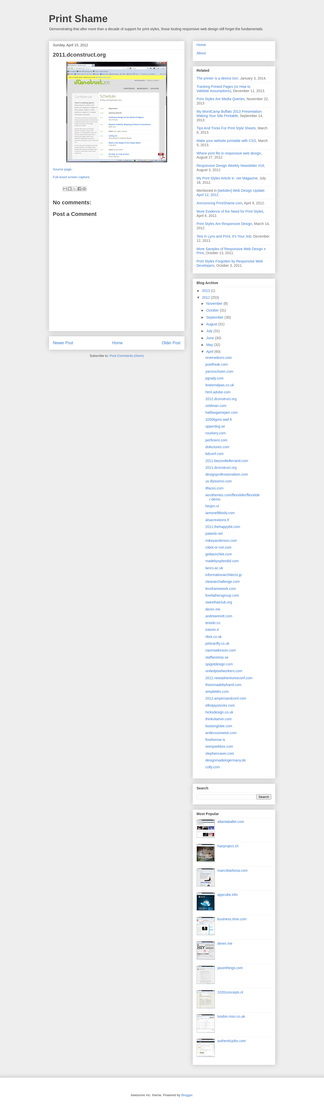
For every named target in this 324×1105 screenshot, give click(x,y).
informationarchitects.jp (223, 575)
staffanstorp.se (216, 657)
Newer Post (63, 343)
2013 (206, 291)
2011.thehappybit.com (222, 527)
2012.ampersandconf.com (225, 698)
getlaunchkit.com (218, 554)
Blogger (186, 1095)
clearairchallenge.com (222, 582)
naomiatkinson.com (220, 650)
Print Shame (78, 18)
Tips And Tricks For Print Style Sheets (226, 128)
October (213, 310)
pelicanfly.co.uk (217, 643)
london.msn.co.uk (231, 1016)
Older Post (171, 343)
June (210, 338)
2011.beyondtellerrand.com (226, 461)
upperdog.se (215, 426)
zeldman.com (215, 406)
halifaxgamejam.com (221, 412)
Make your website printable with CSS (226, 141)
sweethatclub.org (218, 602)
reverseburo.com (218, 358)
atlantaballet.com (230, 822)
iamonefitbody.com (219, 513)
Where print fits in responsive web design (229, 153)
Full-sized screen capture (71, 177)
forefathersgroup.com (222, 595)
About (201, 53)
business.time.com (232, 919)
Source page (62, 169)
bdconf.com (214, 454)
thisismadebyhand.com (223, 685)
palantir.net (214, 533)
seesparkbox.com (219, 746)
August (212, 324)
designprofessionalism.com (226, 474)
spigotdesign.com (219, 664)
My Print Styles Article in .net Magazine (227, 178)
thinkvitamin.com (218, 719)
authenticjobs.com (231, 1041)
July (210, 331)
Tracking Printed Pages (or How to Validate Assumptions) (223, 89)
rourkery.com (215, 433)
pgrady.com (214, 378)
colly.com (212, 767)
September (215, 317)
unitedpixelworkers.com (223, 671)
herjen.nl (212, 506)
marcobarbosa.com (232, 870)
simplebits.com (217, 692)
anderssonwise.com (221, 733)
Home (117, 343)
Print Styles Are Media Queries (221, 99)
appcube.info (227, 895)
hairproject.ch (228, 846)
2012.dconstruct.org (221, 399)
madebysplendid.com (222, 561)
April (210, 352)
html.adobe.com (217, 392)
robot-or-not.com (218, 547)
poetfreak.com (216, 364)
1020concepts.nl (230, 992)
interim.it (212, 630)
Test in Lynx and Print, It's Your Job (224, 236)
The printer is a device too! (217, 78)
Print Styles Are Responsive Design (224, 224)
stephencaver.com (219, 753)
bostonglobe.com (218, 726)
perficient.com (216, 440)
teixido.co (212, 623)
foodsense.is (215, 740)
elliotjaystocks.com (220, 705)
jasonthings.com (230, 968)
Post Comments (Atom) (127, 356)
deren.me (212, 609)
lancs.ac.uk (214, 568)
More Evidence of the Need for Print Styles (230, 211)
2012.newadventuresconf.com (228, 678)
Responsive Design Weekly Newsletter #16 (230, 166)
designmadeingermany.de (225, 760)
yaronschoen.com (219, 371)
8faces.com (214, 488)
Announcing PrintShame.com (219, 203)
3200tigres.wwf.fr (218, 419)
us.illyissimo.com (218, 481)
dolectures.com (217, 447)
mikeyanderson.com (221, 541)
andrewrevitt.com (218, 616)
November (214, 303)
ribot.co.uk (213, 637)
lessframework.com (220, 589)
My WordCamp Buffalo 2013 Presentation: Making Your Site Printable (230, 113)
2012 (206, 297)
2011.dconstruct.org (221, 468)
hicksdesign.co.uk (219, 712)
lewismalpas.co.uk (219, 385)
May (210, 345)
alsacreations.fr (217, 520)
